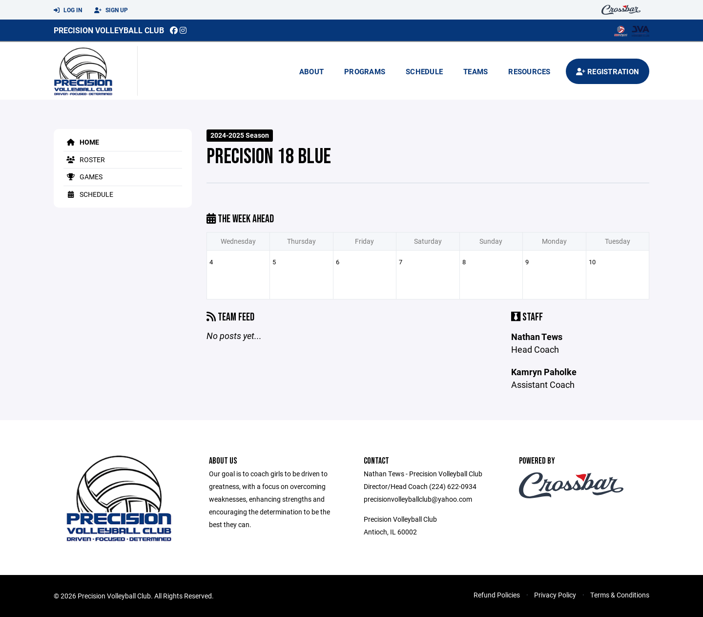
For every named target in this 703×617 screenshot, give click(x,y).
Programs (364, 71)
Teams (475, 71)
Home (81, 142)
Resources (529, 71)
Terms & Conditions (619, 594)
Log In (68, 10)
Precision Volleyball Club (109, 30)
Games (83, 176)
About (311, 71)
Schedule (424, 71)
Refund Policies (497, 594)
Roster (84, 159)
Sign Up (111, 10)
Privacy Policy (555, 594)
